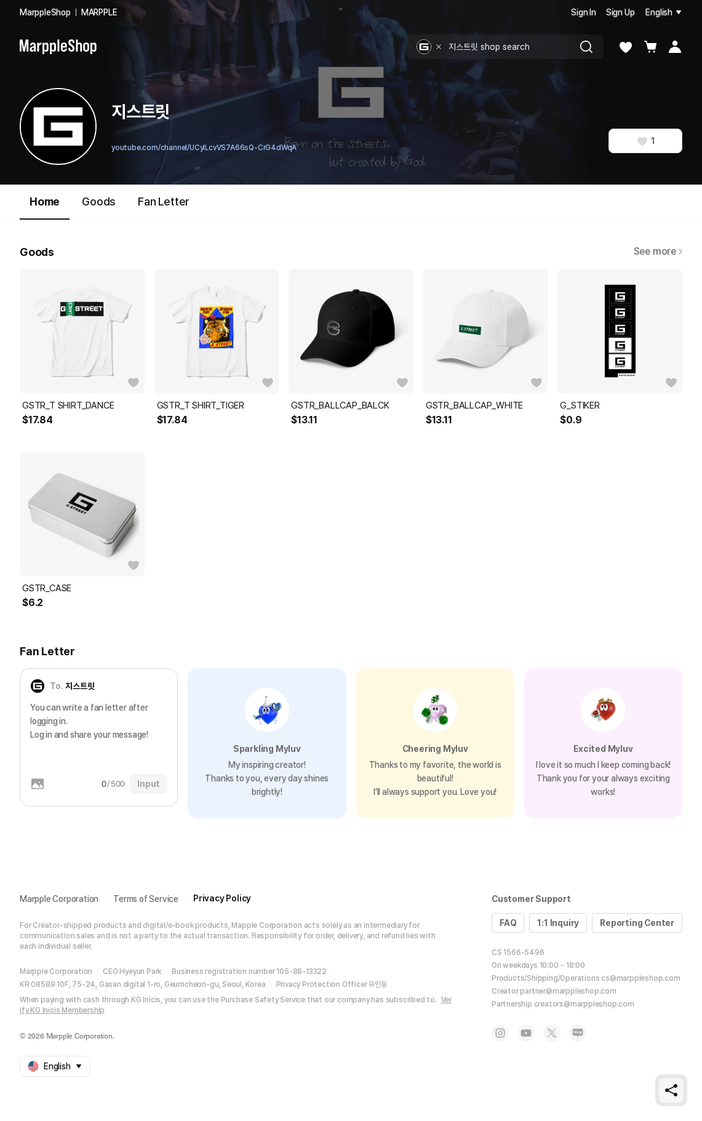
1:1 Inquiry (558, 923)
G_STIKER (579, 405)
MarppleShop (45, 12)
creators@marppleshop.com (584, 1004)
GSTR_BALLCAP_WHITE (474, 405)
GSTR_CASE (46, 588)
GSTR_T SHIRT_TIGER (200, 405)
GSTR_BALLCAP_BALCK (340, 405)
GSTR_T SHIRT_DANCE (68, 405)
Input (148, 784)
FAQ (508, 923)
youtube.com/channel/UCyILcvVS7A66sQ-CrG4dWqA (204, 147)
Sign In (583, 12)
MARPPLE (99, 12)
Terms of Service (145, 899)
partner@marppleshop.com (568, 991)
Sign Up (620, 12)
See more (658, 251)
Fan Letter (163, 201)
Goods (99, 201)
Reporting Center (637, 923)
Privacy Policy (222, 898)
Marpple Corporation (59, 899)
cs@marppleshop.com (640, 978)
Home (45, 207)
